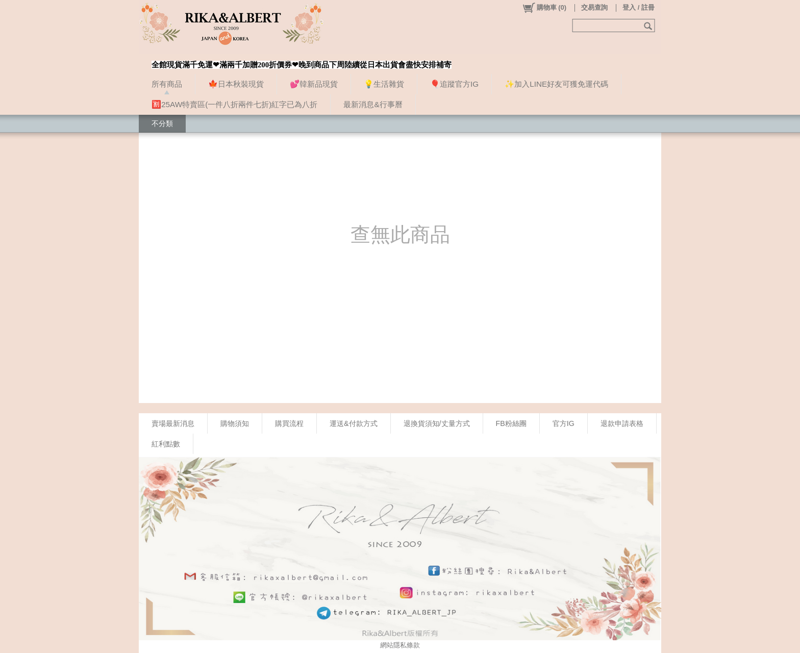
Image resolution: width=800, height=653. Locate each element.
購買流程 (289, 423)
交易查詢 (594, 7)
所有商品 (167, 84)
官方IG (563, 423)
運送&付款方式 (354, 423)
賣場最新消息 (173, 423)
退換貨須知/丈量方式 (437, 423)
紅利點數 (166, 444)
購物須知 (234, 423)
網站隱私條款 (400, 645)
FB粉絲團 (511, 423)
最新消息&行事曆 (372, 104)
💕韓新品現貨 (314, 84)
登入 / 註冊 (638, 7)
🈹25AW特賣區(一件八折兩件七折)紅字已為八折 (234, 104)
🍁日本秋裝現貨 (236, 84)
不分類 (162, 123)
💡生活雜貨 (384, 84)
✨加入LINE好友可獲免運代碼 (556, 84)
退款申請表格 (622, 423)
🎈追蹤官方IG (454, 84)
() (544, 7)
